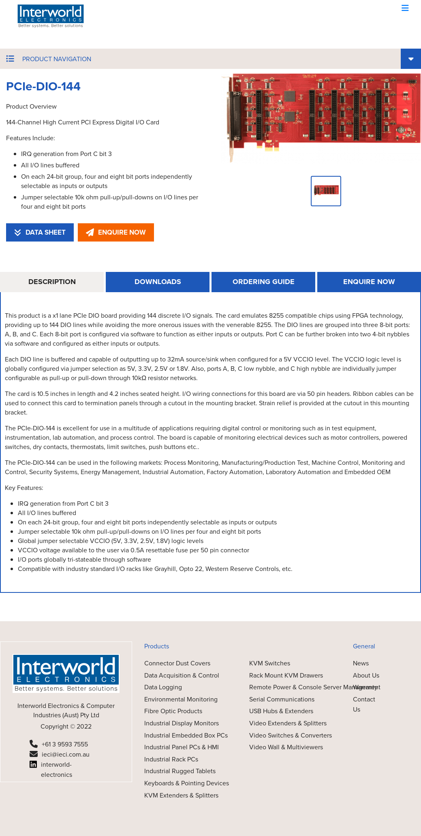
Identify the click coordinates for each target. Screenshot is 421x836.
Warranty (365, 687)
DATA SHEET (40, 232)
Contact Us (364, 704)
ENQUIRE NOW (116, 232)
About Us (366, 675)
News (361, 663)
